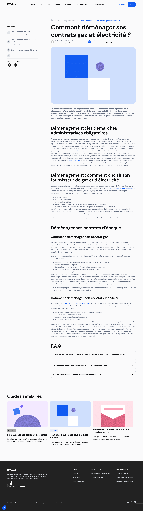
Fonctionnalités (82, 5)
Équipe (75, 473)
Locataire (31, 5)
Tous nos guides (122, 473)
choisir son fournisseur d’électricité (77, 303)
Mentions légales (41, 503)
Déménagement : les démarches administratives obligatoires (23, 33)
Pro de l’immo (45, 5)
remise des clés (74, 160)
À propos (68, 5)
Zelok (75, 469)
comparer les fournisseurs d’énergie (119, 188)
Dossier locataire (97, 477)
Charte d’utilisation (62, 503)
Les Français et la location (126, 481)
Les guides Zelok (69, 21)
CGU (51, 503)
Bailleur (57, 5)
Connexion (121, 4)
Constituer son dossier (124, 477)
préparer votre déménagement (76, 151)
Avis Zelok (76, 477)
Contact (131, 4)
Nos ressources (98, 5)
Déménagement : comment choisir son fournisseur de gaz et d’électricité (24, 42)
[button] (4, 507)
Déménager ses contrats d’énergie (24, 50)
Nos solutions (96, 469)
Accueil (55, 20)
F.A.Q (13, 56)
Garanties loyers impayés (100, 473)
